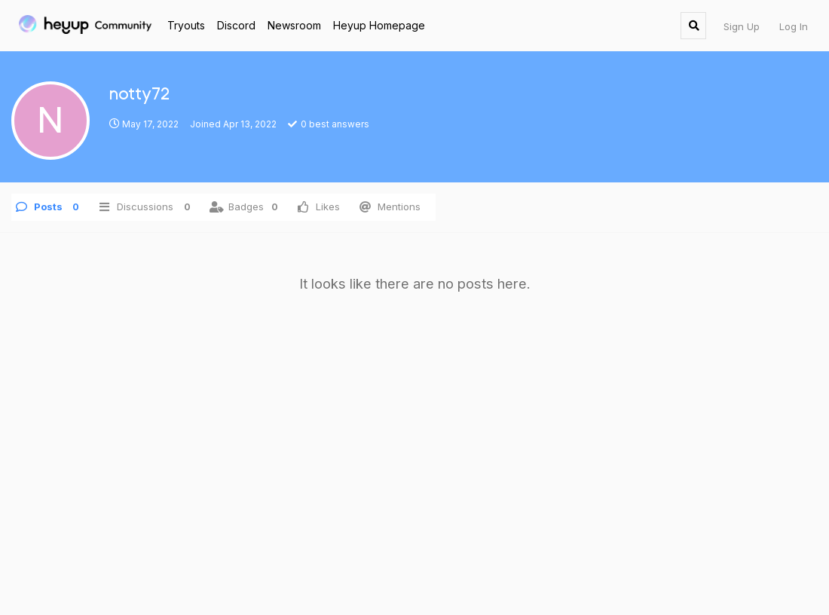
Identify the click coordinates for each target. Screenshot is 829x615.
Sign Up (741, 26)
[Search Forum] (693, 25)
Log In (793, 26)
